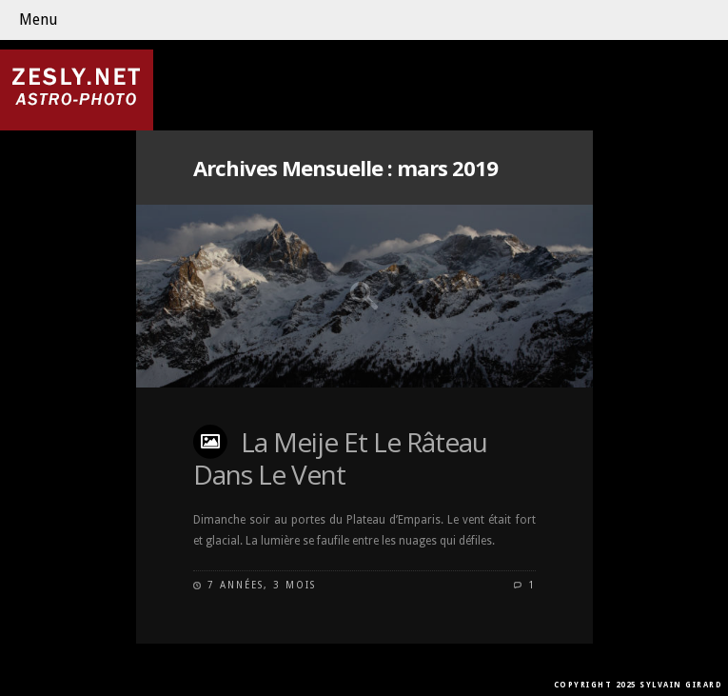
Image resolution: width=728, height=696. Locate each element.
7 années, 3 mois (261, 585)
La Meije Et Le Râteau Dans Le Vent (340, 458)
